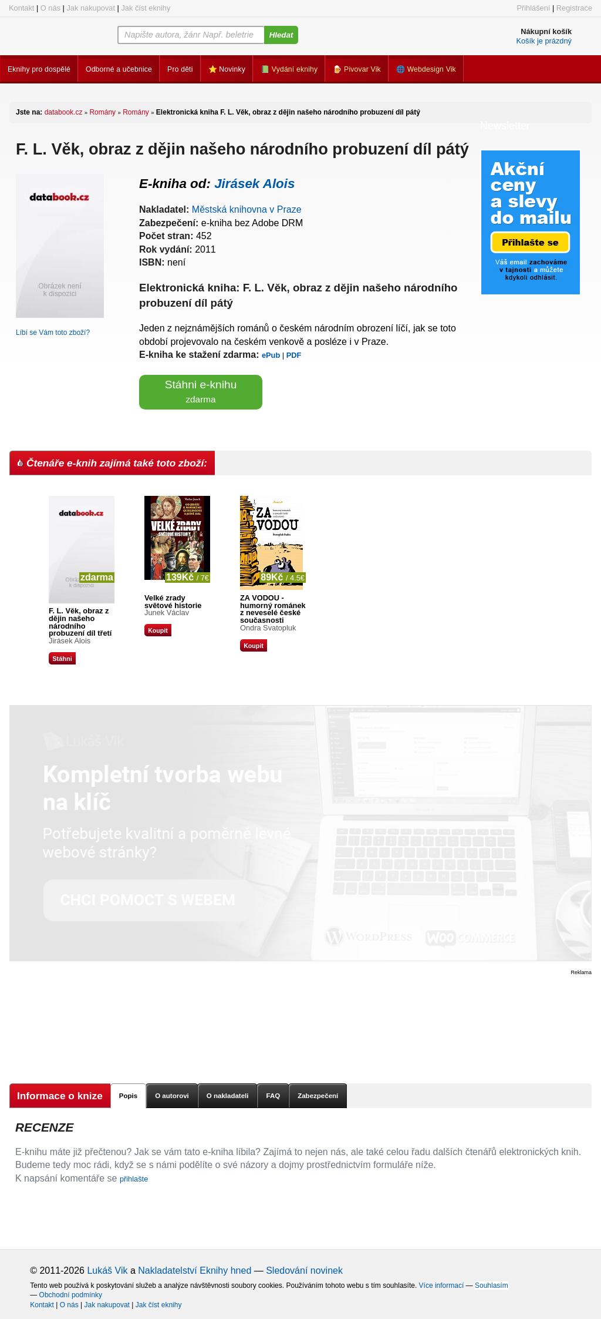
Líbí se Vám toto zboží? (53, 332)
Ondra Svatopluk (268, 627)
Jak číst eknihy (145, 8)
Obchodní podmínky (70, 1295)
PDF (294, 355)
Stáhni (62, 658)
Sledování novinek (304, 1271)
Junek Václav (166, 612)
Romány (102, 112)
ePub (271, 355)
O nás (50, 8)
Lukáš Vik (107, 1271)
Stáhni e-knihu (201, 391)
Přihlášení (533, 8)
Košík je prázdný (544, 40)
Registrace (574, 8)
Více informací (441, 1285)
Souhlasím (491, 1285)
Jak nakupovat (90, 8)
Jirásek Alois (254, 183)
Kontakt (21, 8)
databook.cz (64, 112)
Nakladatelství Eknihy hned (194, 1271)
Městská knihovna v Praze (247, 209)
